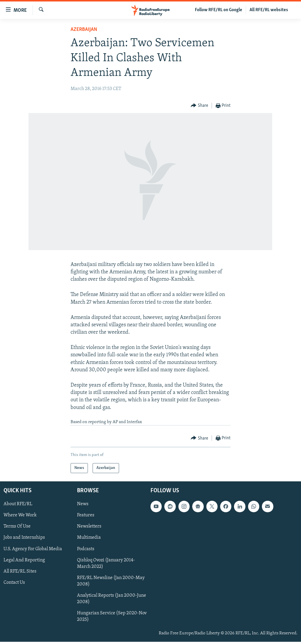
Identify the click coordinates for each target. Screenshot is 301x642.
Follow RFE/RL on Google (218, 10)
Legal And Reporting (24, 560)
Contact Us (14, 582)
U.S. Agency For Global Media (33, 549)
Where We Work (20, 515)
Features (85, 515)
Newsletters (89, 526)
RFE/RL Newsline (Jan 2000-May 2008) (111, 581)
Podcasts (85, 549)
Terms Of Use (17, 526)
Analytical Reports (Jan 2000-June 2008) (111, 598)
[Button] (199, 106)
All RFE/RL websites (269, 10)
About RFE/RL (18, 504)
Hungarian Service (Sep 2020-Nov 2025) (112, 616)
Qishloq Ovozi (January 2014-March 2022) (106, 563)
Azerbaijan (84, 29)
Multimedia (89, 537)
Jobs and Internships (24, 537)
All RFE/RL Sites (20, 571)
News (82, 504)
